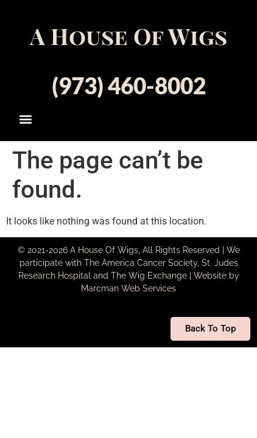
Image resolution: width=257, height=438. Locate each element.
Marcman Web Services (128, 288)
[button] (26, 119)
